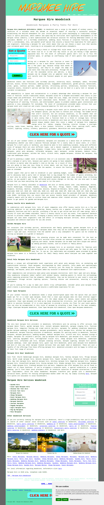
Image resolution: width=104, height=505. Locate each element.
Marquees (73, 457)
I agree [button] (58, 499)
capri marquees (60, 151)
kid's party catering (25, 424)
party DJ (73, 426)
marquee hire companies (87, 122)
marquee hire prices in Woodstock (45, 120)
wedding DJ (51, 424)
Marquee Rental (33, 457)
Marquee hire (12, 185)
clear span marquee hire (33, 343)
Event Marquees (19, 457)
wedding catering (34, 428)
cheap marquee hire (69, 339)
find (13, 357)
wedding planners (38, 430)
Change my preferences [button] (75, 499)
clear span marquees (35, 149)
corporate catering (47, 426)
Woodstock (43, 185)
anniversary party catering (65, 428)
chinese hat (79, 153)
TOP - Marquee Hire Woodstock (19, 475)
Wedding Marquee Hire (29, 461)
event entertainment (77, 424)
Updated (21, 490)
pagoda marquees (66, 153)
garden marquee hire (82, 227)
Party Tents (91, 459)
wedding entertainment (16, 426)
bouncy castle (54, 213)
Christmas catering (86, 422)
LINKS (74, 14)
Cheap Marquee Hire (50, 459)
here (87, 374)
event (51, 54)
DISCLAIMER (92, 14)
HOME (69, 14)
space (38, 56)
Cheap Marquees (62, 457)
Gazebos (37, 459)
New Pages (14, 490)
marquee (75, 369)
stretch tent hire (73, 334)
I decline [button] (65, 499)
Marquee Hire (84, 457)
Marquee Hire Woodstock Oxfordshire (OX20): (25, 29)
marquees (93, 40)
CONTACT (85, 14)
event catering (59, 422)
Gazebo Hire (80, 459)
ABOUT (79, 14)
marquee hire (35, 193)
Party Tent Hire (26, 459)
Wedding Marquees (47, 457)
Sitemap (9, 490)
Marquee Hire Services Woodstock (26, 380)
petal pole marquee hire (69, 263)
